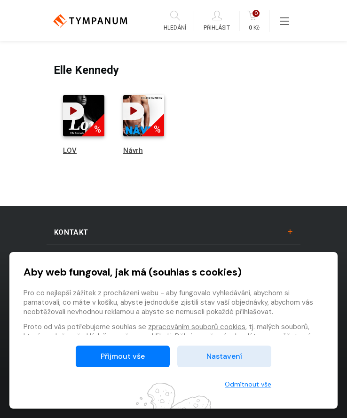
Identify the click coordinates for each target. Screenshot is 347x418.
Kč (254, 21)
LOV (70, 150)
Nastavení (224, 356)
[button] (73, 111)
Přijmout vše (123, 356)
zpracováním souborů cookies (196, 326)
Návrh (133, 150)
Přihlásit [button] (217, 21)
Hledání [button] (175, 21)
